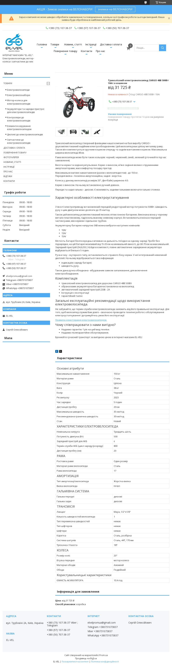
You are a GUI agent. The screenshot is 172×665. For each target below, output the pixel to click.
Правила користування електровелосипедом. (81, 320)
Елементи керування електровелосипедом (19, 127)
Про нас (100, 51)
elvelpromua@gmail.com (19, 276)
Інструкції (91, 44)
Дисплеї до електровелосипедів (25, 134)
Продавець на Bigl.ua (86, 658)
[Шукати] (162, 47)
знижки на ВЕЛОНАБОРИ (115, 9)
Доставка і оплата (111, 44)
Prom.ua (103, 655)
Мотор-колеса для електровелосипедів (18, 102)
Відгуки (8, 176)
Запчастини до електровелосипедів (18, 141)
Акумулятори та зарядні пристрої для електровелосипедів (25, 110)
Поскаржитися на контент (75, 661)
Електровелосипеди (18, 89)
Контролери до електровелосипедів (18, 119)
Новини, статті (73, 44)
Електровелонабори (18, 95)
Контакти (86, 51)
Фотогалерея (11, 157)
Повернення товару (65, 51)
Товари (54, 44)
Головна (42, 44)
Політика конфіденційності (105, 661)
